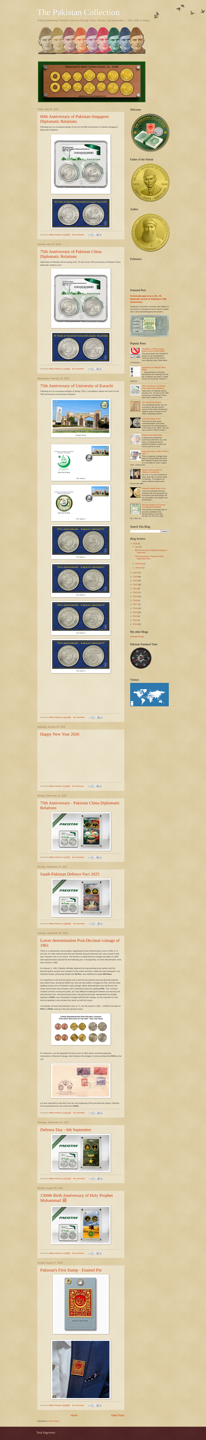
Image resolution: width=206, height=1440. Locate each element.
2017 (135, 604)
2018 (135, 600)
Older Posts (117, 1415)
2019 (135, 596)
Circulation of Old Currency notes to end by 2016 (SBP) (153, 350)
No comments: (78, 235)
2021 (135, 588)
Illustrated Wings (137, 637)
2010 (135, 624)
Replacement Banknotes (152, 435)
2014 (135, 616)
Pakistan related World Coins (154, 488)
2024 (135, 577)
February (139, 564)
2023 (135, 580)
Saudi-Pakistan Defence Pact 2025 (69, 874)
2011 (135, 620)
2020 (135, 592)
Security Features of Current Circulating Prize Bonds (153, 506)
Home (74, 1415)
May (137, 547)
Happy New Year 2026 (59, 734)
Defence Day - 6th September (65, 1129)
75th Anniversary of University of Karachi (76, 385)
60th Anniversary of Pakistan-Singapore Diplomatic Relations (74, 119)
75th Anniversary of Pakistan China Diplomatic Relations (70, 254)
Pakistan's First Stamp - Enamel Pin (71, 1270)
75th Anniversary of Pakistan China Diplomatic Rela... (149, 557)
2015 (135, 612)
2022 (135, 584)
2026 (135, 544)
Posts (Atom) (53, 1421)
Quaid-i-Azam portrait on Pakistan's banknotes (152, 471)
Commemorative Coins (151, 419)
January (138, 568)
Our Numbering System (151, 402)
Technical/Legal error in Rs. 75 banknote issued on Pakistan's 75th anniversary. (148, 299)
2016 (135, 608)
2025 (135, 573)
